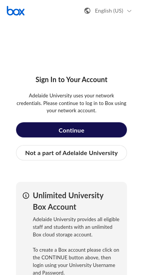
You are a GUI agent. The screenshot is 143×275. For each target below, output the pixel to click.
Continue (72, 130)
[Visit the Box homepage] (15, 11)
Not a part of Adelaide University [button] (71, 152)
